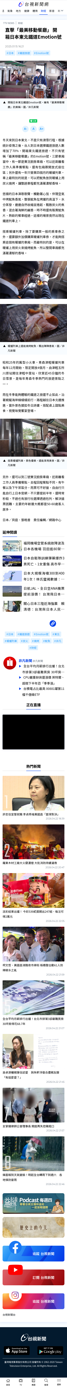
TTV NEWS (8, 23)
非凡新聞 (25, 660)
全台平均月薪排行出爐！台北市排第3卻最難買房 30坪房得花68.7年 (43, 669)
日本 (11, 53)
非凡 (58, 641)
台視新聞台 (9, 1313)
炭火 (25, 641)
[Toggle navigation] (59, 1381)
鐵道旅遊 (25, 53)
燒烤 (36, 641)
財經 (20, 23)
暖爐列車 (12, 641)
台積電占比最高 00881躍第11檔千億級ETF (43, 690)
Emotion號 (42, 53)
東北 (57, 634)
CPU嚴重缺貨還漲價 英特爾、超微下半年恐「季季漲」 (43, 680)
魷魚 (47, 641)
